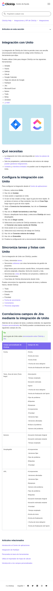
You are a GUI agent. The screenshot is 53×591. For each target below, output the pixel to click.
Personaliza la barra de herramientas (15, 554)
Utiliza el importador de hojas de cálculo (16, 559)
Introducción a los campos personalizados (17, 563)
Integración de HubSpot (10, 550)
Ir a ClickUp (10, 586)
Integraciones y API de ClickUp (25, 20)
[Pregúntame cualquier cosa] (26, 13)
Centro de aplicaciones (38, 186)
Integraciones (44, 20)
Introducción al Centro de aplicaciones (16, 545)
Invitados (7, 166)
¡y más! (7, 102)
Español (21, 586)
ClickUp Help (6, 20)
